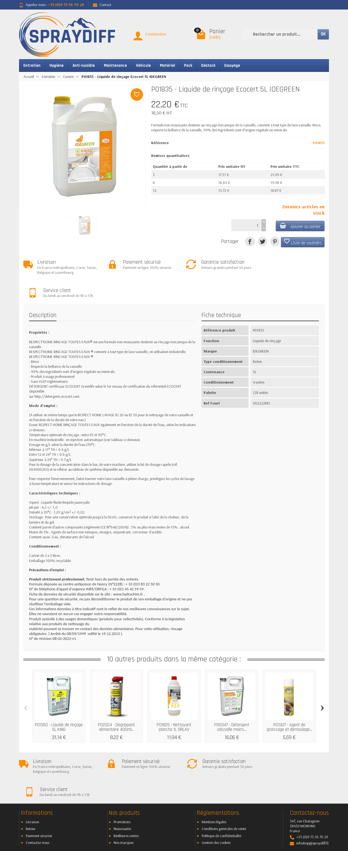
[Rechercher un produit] (280, 34)
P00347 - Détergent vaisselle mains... (231, 704)
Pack (188, 65)
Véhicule (143, 65)
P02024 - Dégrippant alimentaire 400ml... (116, 704)
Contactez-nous (37, 796)
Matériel (167, 65)
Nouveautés (122, 782)
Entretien (32, 65)
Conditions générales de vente (224, 782)
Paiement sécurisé (39, 789)
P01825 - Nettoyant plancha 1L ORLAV (174, 704)
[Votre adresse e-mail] (161, 817)
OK (323, 34)
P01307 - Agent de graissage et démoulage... (289, 704)
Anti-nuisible (84, 65)
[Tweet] (262, 241)
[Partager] (249, 241)
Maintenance (115, 65)
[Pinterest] (275, 241)
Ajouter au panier (299, 226)
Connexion (155, 34)
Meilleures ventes (126, 789)
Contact (102, 4)
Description (43, 292)
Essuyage (232, 65)
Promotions (122, 775)
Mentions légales (214, 775)
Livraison (32, 775)
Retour (31, 782)
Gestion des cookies (216, 796)
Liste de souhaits (303, 242)
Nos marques (123, 796)
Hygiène (56, 65)
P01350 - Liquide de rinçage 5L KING (59, 704)
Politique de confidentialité (221, 789)
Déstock (208, 65)
